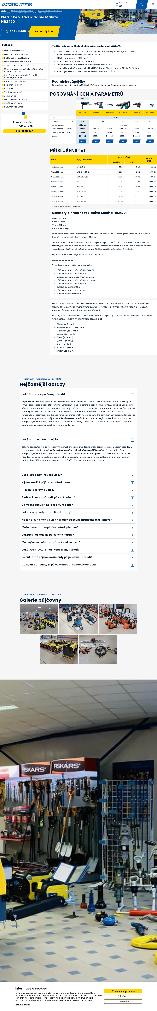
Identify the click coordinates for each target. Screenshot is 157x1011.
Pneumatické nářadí (14, 106)
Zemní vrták (10, 96)
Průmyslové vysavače (15, 81)
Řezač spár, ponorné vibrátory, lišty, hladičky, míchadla (21, 76)
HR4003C (110, 113)
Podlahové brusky (13, 84)
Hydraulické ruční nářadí (16, 99)
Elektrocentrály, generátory (17, 61)
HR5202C (150, 113)
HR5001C (123, 113)
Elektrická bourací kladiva (16, 54)
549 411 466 (15, 31)
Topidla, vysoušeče (13, 92)
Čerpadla (9, 88)
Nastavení (123, 1001)
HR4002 (96, 113)
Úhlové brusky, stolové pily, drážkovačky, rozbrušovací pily (24, 70)
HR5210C (136, 113)
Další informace (22, 1004)
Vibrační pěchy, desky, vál (16, 65)
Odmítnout (123, 996)
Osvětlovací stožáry (14, 103)
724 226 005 (123, 4)
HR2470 (82, 113)
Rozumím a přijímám (123, 991)
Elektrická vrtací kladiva (16, 58)
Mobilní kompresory (14, 50)
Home (3, 11)
